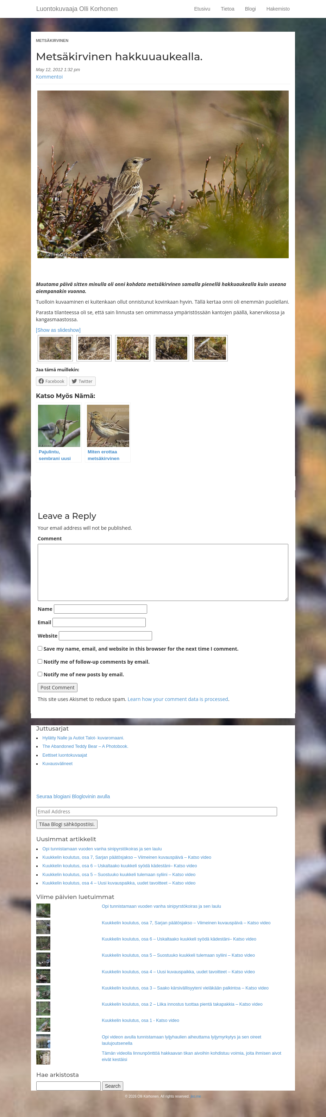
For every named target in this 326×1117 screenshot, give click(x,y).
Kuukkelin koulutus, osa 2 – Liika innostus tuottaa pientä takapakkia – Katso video (182, 1004)
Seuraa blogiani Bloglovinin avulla (73, 796)
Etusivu (202, 9)
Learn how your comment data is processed (177, 699)
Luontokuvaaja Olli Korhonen (77, 8)
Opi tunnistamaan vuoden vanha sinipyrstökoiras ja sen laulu (102, 848)
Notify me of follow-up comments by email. (97, 661)
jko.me (195, 1096)
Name (45, 609)
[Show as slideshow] (58, 330)
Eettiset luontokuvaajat (65, 755)
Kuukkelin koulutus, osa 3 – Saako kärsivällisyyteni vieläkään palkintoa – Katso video (185, 988)
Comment (50, 538)
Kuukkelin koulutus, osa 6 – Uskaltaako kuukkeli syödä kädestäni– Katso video (120, 865)
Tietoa (227, 9)
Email (44, 622)
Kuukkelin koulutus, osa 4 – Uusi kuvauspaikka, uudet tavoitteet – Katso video (119, 883)
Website (47, 635)
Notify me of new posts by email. (84, 674)
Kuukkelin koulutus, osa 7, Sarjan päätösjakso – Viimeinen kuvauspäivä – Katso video (127, 857)
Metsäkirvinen (52, 40)
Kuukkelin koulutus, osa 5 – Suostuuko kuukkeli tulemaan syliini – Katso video (119, 874)
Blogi (250, 9)
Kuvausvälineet (58, 763)
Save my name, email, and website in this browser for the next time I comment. (141, 648)
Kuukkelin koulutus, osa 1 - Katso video (140, 1020)
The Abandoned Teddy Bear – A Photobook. (85, 746)
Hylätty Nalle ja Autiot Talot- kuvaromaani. (83, 738)
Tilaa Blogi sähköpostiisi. (67, 824)
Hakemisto (278, 9)
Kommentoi (49, 76)
